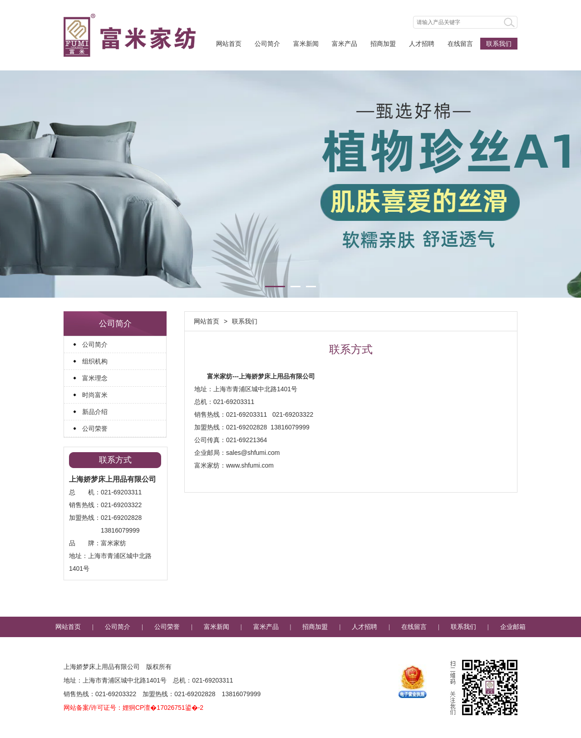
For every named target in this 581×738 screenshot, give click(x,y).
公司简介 (267, 43)
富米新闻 (306, 43)
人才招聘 (421, 43)
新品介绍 (95, 411)
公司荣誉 (95, 428)
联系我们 (499, 43)
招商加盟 (383, 43)
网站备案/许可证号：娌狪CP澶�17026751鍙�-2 (133, 707)
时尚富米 (95, 395)
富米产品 (344, 43)
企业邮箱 (513, 626)
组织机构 (95, 361)
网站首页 (228, 43)
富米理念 (95, 378)
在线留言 (460, 43)
